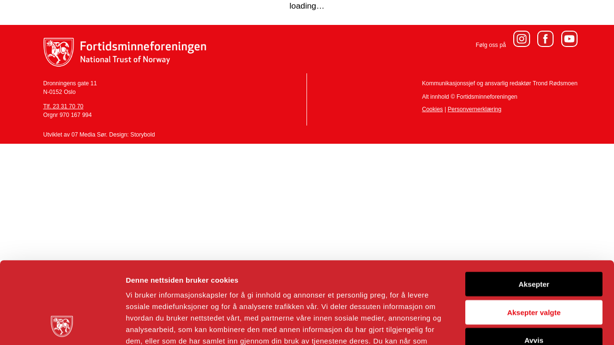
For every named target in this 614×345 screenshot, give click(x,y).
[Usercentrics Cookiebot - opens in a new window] (62, 326)
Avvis (533, 263)
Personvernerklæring (474, 109)
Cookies (432, 109)
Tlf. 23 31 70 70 (63, 106)
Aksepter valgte (534, 235)
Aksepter (534, 207)
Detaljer (510, 326)
